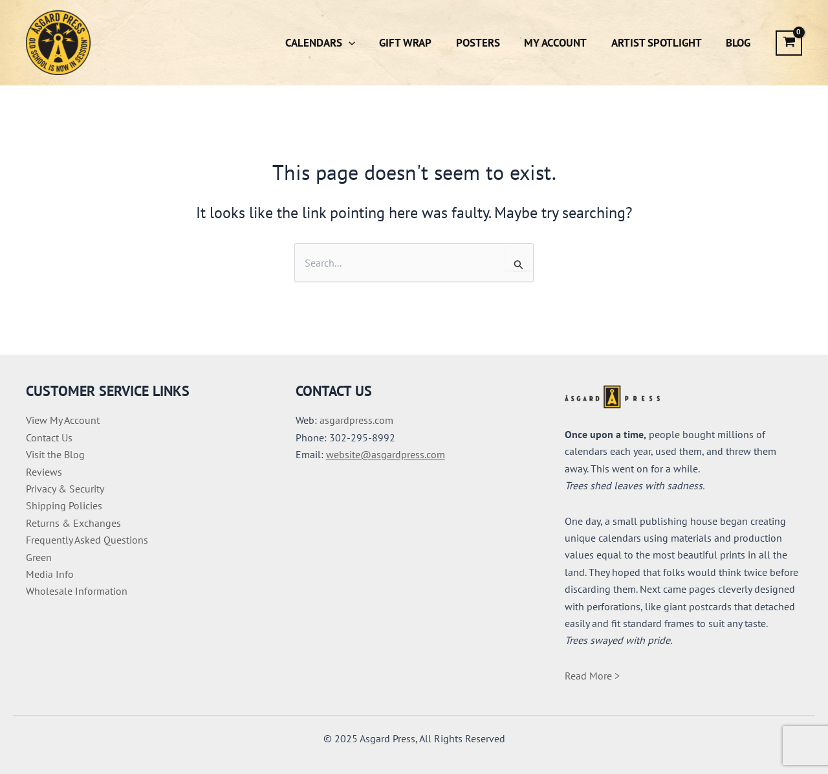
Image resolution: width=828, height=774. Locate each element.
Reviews (44, 471)
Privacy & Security (65, 488)
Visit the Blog (55, 454)
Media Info (50, 574)
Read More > (592, 675)
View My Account (63, 420)
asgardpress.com (356, 420)
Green (39, 557)
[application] (360, 43)
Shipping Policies (64, 505)
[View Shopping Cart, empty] (789, 43)
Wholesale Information (76, 590)
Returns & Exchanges (73, 522)
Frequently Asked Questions (87, 539)
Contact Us (49, 437)
